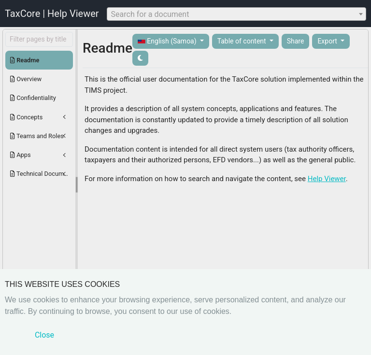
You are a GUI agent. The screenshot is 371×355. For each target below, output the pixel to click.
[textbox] (236, 14)
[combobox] (236, 14)
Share (295, 41)
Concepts (26, 117)
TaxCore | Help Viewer (52, 13)
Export (328, 41)
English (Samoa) (168, 41)
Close (44, 335)
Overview (26, 79)
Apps (20, 154)
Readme (24, 60)
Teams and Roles (37, 136)
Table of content (242, 41)
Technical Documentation (41, 173)
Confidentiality (33, 97)
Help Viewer (327, 178)
